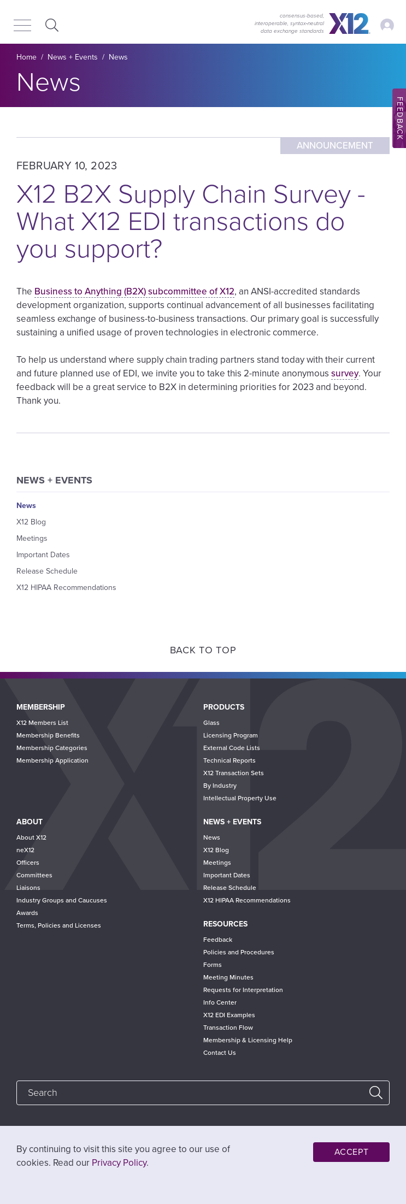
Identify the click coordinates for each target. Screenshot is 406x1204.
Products (223, 707)
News (118, 57)
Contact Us (219, 1053)
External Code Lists (231, 748)
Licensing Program (230, 735)
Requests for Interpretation (243, 990)
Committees (34, 875)
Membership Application (52, 760)
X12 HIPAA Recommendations (66, 587)
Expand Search (50, 24)
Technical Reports (229, 760)
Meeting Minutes (228, 977)
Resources (225, 924)
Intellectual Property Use (239, 798)
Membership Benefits (48, 735)
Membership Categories (51, 748)
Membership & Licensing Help (247, 1040)
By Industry (220, 785)
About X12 (31, 837)
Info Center (220, 1002)
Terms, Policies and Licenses (58, 925)
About (29, 822)
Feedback (217, 939)
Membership (40, 707)
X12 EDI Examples (229, 1015)
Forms (212, 965)
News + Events (73, 57)
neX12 (25, 850)
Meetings (32, 538)
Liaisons (28, 888)
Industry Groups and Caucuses (61, 900)
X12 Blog (31, 522)
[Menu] (22, 26)
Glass (211, 723)
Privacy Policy (119, 1162)
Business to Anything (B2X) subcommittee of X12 (134, 291)
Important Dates (43, 554)
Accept (351, 1152)
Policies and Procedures (238, 952)
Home (26, 57)
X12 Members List (42, 723)
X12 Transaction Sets (233, 773)
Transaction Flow (228, 1027)
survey (344, 373)
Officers (27, 862)
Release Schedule (47, 571)
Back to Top (203, 650)
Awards (27, 913)
